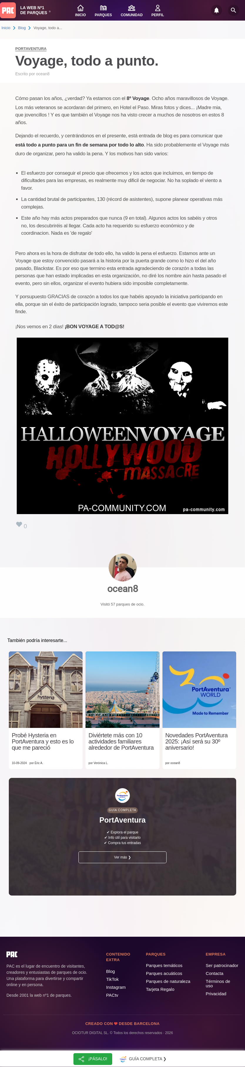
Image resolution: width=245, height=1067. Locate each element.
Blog (22, 28)
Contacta (214, 973)
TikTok (112, 979)
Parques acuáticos (164, 973)
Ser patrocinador (222, 965)
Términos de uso (218, 983)
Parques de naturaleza (168, 981)
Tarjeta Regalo (160, 989)
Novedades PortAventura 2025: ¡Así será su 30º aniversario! (196, 741)
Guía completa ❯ (142, 1059)
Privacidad (216, 993)
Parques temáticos (164, 965)
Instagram (116, 987)
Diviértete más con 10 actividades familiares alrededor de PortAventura (121, 741)
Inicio (5, 28)
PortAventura (30, 48)
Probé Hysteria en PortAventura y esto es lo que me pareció (43, 741)
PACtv (112, 995)
